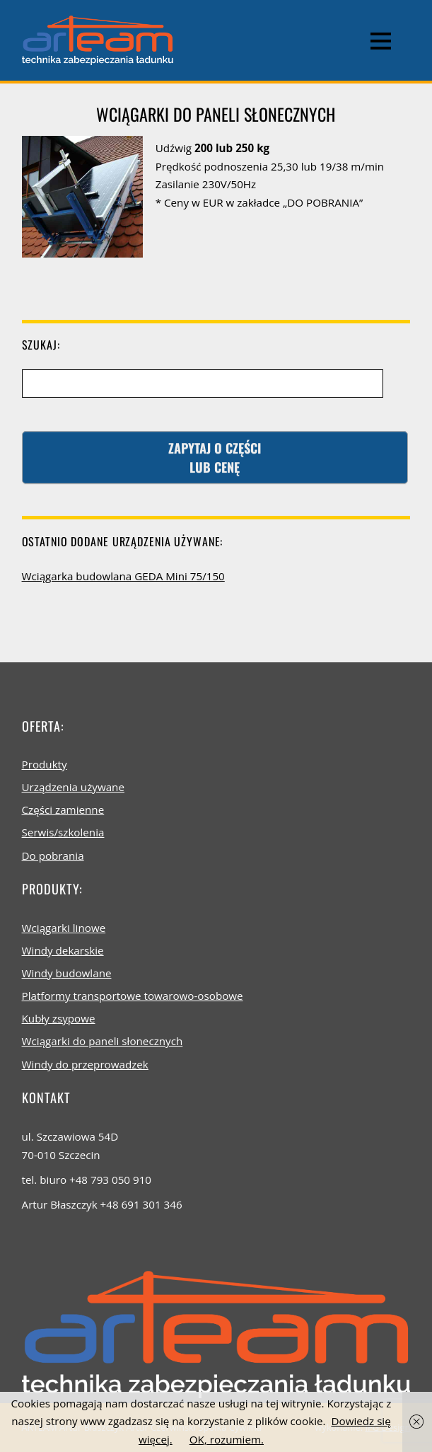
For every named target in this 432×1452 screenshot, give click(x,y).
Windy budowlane (67, 973)
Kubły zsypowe (58, 1018)
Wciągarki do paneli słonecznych (102, 1041)
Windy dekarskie (63, 950)
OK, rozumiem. (226, 1439)
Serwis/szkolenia (63, 832)
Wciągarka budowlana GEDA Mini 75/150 (123, 576)
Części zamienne (63, 809)
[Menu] (380, 40)
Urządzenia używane (73, 787)
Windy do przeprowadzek (85, 1064)
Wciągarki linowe (64, 928)
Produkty (44, 764)
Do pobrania (53, 855)
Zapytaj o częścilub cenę (214, 457)
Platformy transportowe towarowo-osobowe (132, 996)
